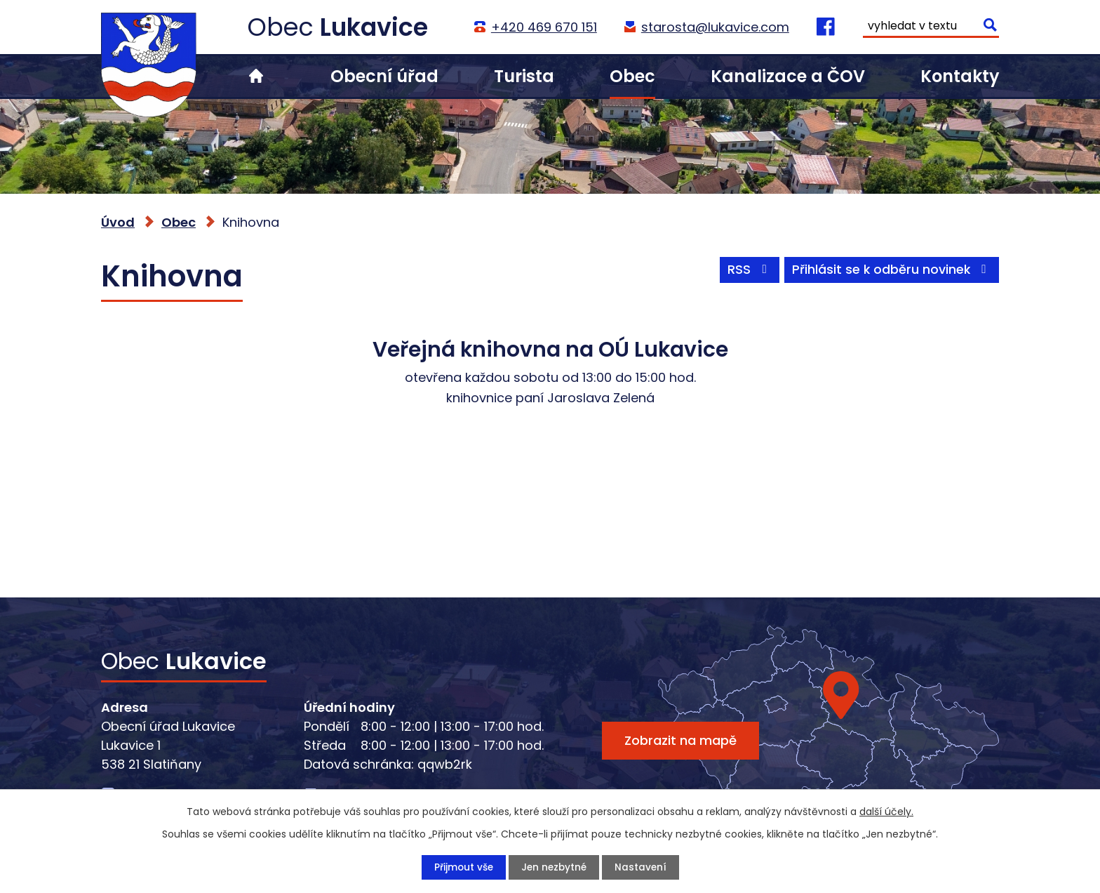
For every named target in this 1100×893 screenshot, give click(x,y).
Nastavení (642, 867)
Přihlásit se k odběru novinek (891, 272)
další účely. (886, 811)
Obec (632, 76)
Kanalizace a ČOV (788, 76)
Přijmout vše (461, 867)
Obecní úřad (384, 76)
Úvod (256, 76)
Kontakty (959, 76)
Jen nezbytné (554, 867)
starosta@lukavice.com (714, 27)
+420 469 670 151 (543, 27)
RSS (746, 272)
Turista (524, 76)
